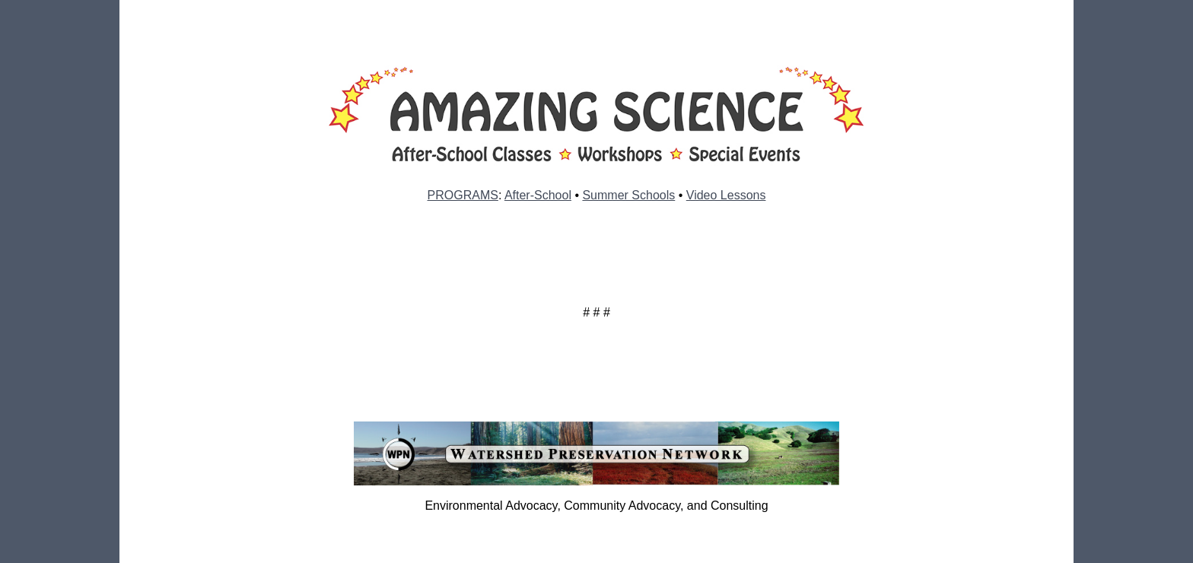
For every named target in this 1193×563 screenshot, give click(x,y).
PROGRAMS (463, 195)
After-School (537, 195)
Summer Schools (628, 195)
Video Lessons (726, 195)
